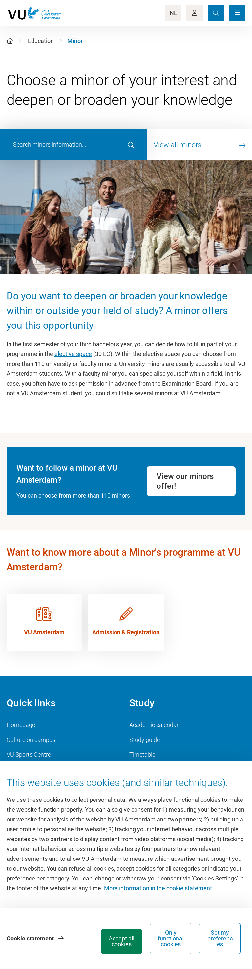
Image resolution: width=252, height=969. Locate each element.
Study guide (144, 739)
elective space (73, 353)
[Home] (10, 40)
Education (41, 40)
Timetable (142, 754)
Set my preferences (220, 938)
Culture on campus (31, 739)
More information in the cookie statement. (159, 888)
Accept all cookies (121, 941)
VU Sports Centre (29, 754)
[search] (131, 145)
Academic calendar (153, 725)
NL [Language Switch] (173, 13)
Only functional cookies (171, 938)
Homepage (21, 725)
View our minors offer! (185, 481)
